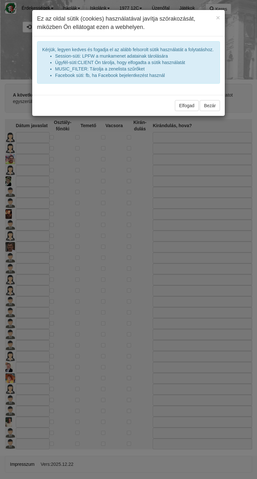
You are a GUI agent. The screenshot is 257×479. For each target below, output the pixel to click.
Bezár (210, 105)
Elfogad (186, 105)
